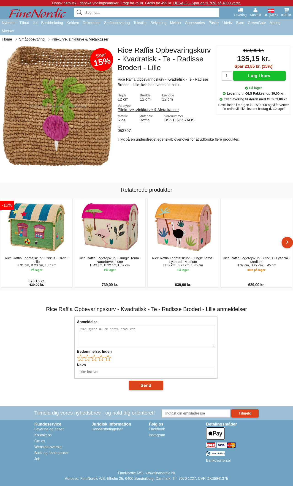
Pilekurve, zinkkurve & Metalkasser (148, 109)
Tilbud (24, 23)
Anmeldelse (87, 322)
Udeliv (227, 23)
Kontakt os (43, 435)
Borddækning (52, 23)
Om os (39, 441)
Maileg (275, 23)
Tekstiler (140, 23)
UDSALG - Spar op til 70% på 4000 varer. (207, 3)
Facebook (157, 429)
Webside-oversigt (48, 447)
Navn (81, 365)
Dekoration (91, 23)
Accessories (195, 23)
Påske (214, 23)
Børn (240, 23)
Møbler (176, 23)
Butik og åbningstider (51, 453)
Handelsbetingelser (107, 429)
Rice (122, 120)
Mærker (8, 31)
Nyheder (9, 23)
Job (37, 459)
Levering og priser (49, 429)
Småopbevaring (117, 23)
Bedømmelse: (94, 351)
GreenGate (257, 23)
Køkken (73, 23)
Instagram (157, 435)
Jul (35, 23)
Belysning (158, 23)
